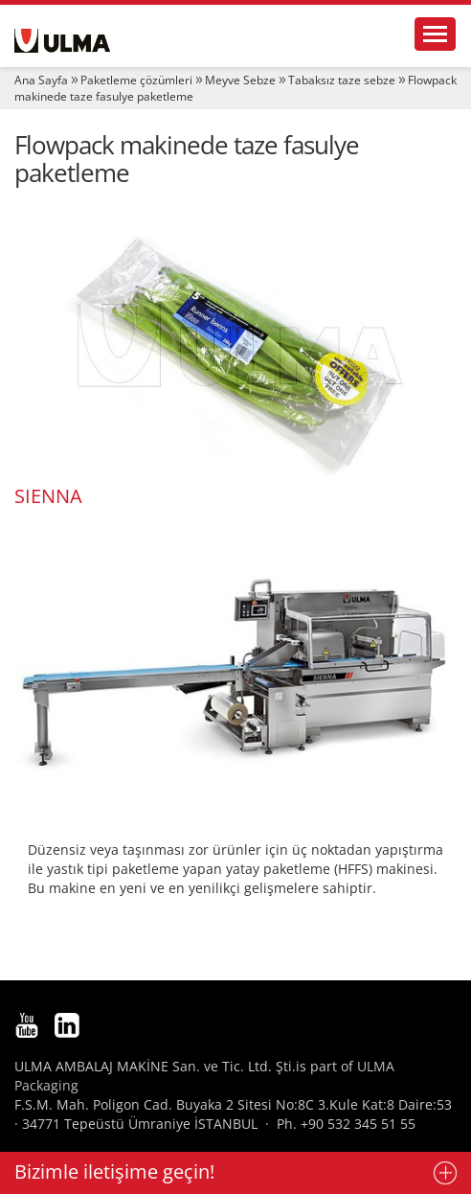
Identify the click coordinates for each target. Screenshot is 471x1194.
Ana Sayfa (41, 80)
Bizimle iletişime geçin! (114, 1171)
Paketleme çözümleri (136, 80)
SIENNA (48, 496)
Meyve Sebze (240, 80)
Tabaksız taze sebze (341, 80)
